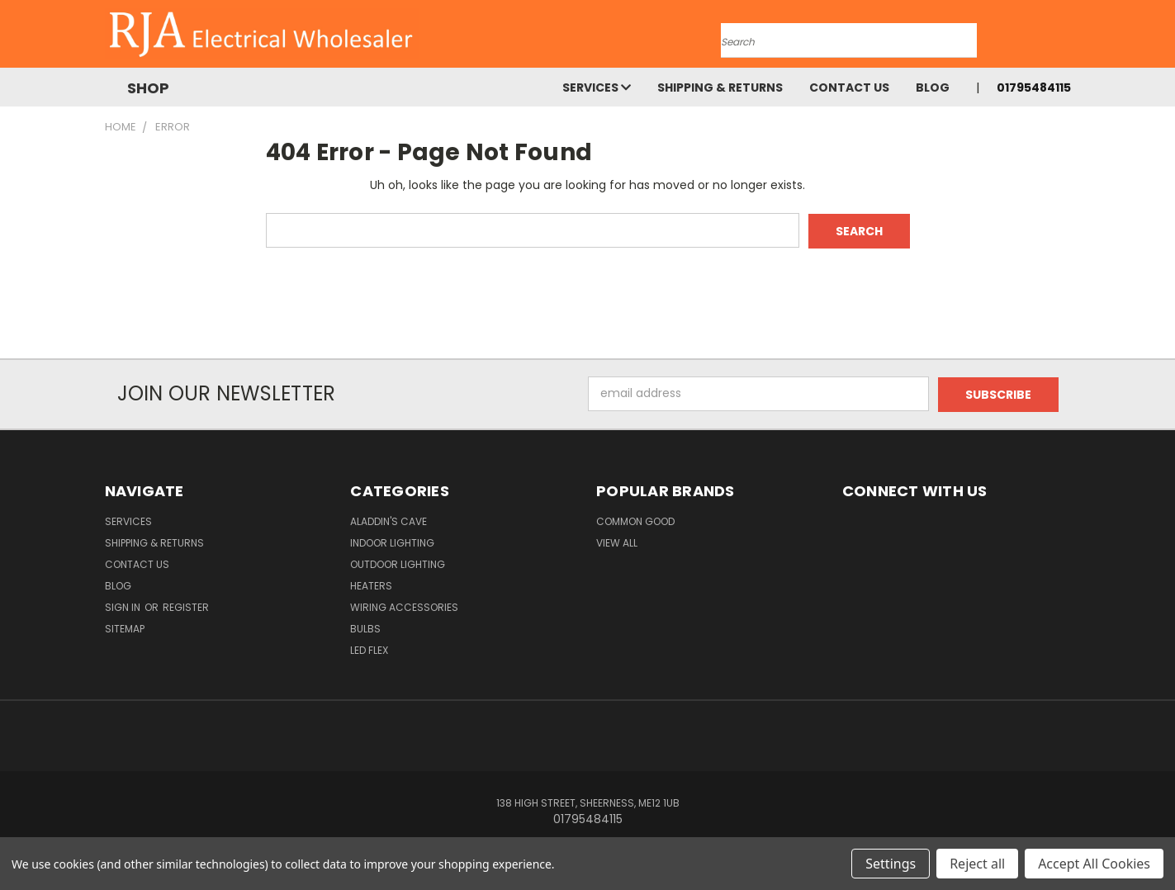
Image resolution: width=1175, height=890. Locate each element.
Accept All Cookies (1094, 863)
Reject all (977, 863)
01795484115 (1034, 87)
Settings (890, 863)
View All (616, 541)
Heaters (371, 584)
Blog (933, 87)
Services (596, 87)
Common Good (635, 520)
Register (186, 606)
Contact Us (849, 87)
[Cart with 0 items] (1067, 38)
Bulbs (365, 627)
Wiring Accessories (404, 606)
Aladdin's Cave (388, 520)
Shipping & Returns (720, 87)
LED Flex (369, 648)
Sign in (124, 606)
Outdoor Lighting (397, 563)
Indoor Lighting (392, 541)
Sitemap (125, 627)
